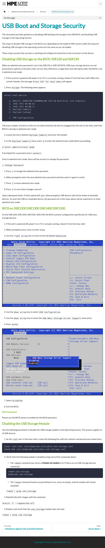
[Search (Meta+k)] (100, 3)
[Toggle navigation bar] (4, 4)
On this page (9, 18)
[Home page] (4, 12)
